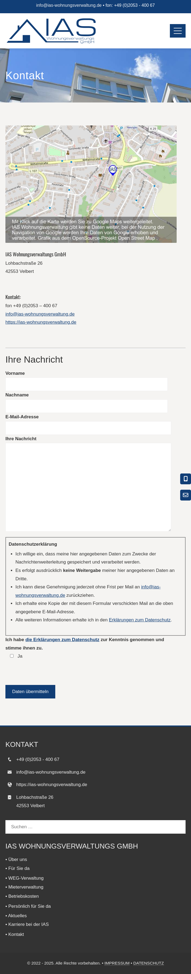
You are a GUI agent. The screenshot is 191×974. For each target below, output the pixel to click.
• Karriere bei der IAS (27, 924)
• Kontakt (14, 934)
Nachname (17, 394)
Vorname (15, 373)
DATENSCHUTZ (148, 963)
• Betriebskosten (22, 896)
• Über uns (16, 859)
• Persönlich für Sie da (28, 906)
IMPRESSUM (117, 963)
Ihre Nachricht (20, 438)
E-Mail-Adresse (22, 416)
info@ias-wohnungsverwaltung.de (69, 5)
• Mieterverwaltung (24, 887)
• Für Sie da (17, 868)
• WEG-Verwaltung (24, 878)
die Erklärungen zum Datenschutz (62, 639)
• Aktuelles (16, 915)
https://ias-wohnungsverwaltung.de (40, 322)
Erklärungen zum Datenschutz (140, 619)
